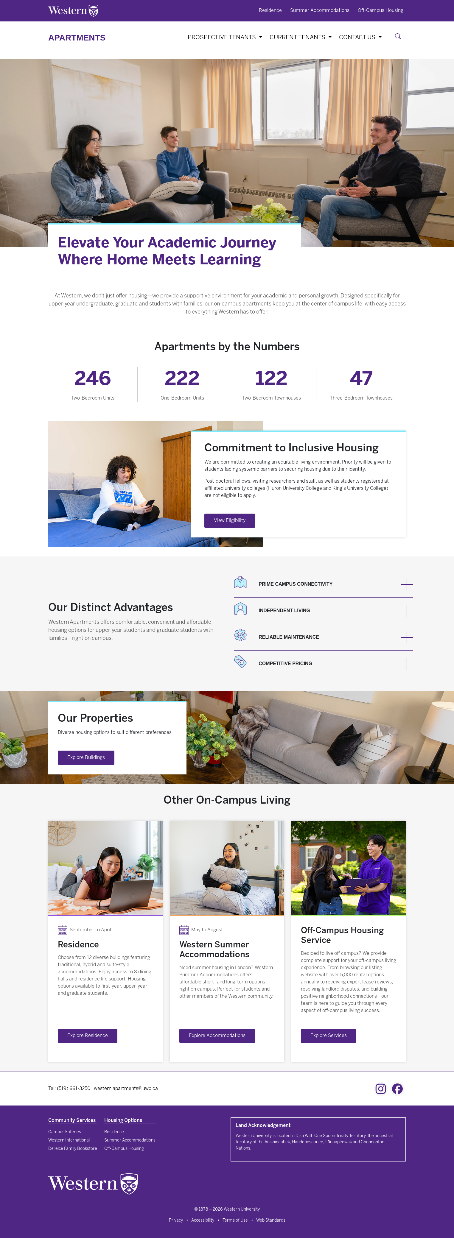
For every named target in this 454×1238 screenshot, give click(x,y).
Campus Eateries (64, 1132)
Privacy (176, 1221)
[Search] (399, 37)
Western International (69, 1140)
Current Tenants (298, 37)
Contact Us (358, 37)
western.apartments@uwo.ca (126, 1088)
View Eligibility (229, 520)
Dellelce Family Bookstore (72, 1149)
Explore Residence (87, 1035)
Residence (270, 10)
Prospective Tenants (222, 37)
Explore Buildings (86, 757)
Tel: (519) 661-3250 (69, 1088)
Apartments (76, 37)
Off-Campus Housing (380, 10)
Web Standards (270, 1221)
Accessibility (202, 1221)
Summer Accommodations (319, 10)
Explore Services (328, 1035)
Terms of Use (235, 1221)
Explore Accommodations (217, 1035)
